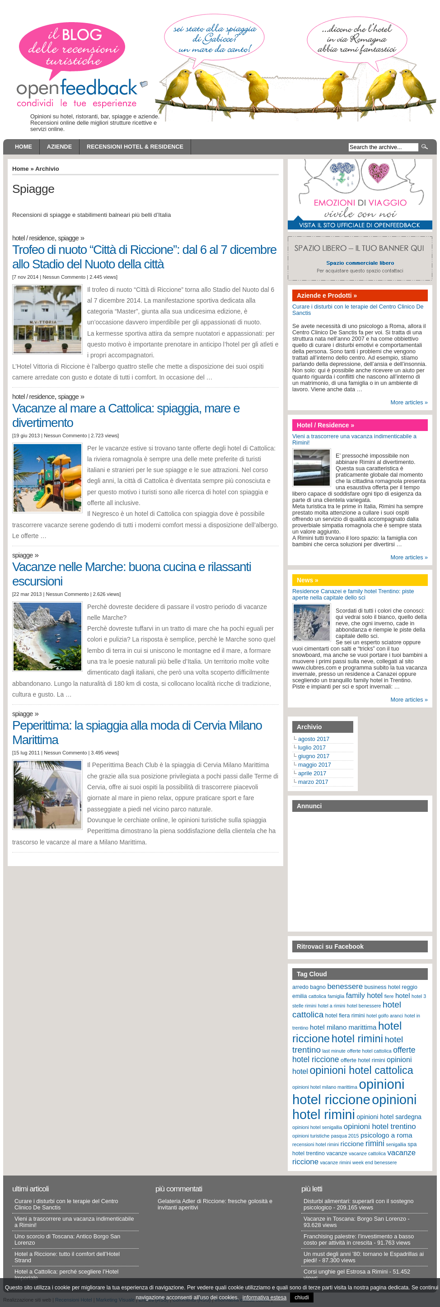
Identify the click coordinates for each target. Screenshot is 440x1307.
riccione (352, 1144)
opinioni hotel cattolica (361, 1070)
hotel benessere (364, 1005)
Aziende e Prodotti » (327, 295)
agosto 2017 (313, 739)
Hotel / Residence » (325, 425)
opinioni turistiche (310, 1135)
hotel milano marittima (343, 1027)
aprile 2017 (312, 773)
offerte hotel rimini (363, 1060)
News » (307, 580)
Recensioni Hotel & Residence (135, 147)
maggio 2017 (314, 765)
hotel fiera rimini (345, 1015)
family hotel (364, 995)
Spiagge (68, 238)
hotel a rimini (331, 1005)
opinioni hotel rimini (354, 1107)
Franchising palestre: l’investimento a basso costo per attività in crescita (359, 1239)
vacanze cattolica (367, 1153)
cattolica (317, 996)
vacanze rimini (335, 1162)
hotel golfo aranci (384, 1015)
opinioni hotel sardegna (388, 1116)
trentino (315, 1153)
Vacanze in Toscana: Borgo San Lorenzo (355, 1219)
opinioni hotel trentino (380, 1126)
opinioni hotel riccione (348, 1092)
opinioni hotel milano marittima (324, 1087)
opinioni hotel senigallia (317, 1127)
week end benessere (374, 1162)
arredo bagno (309, 987)
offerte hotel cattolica (369, 1051)
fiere (389, 996)
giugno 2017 (313, 756)
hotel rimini (357, 1039)
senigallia (396, 1144)
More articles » (409, 402)
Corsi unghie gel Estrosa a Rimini (346, 1272)
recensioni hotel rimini (315, 1144)
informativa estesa (264, 1297)
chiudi (302, 1297)
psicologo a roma (386, 1135)
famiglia (336, 996)
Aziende (59, 147)
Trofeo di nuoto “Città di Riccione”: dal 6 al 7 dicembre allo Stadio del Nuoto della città (144, 257)
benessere (345, 986)
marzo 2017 (313, 782)
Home (23, 147)
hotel (402, 995)
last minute (334, 1051)
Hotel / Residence (33, 238)
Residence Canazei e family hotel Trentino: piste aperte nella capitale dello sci (353, 594)
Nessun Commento (63, 277)
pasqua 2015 (345, 1135)
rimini (374, 1143)
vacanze (336, 1153)
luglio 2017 (312, 748)
